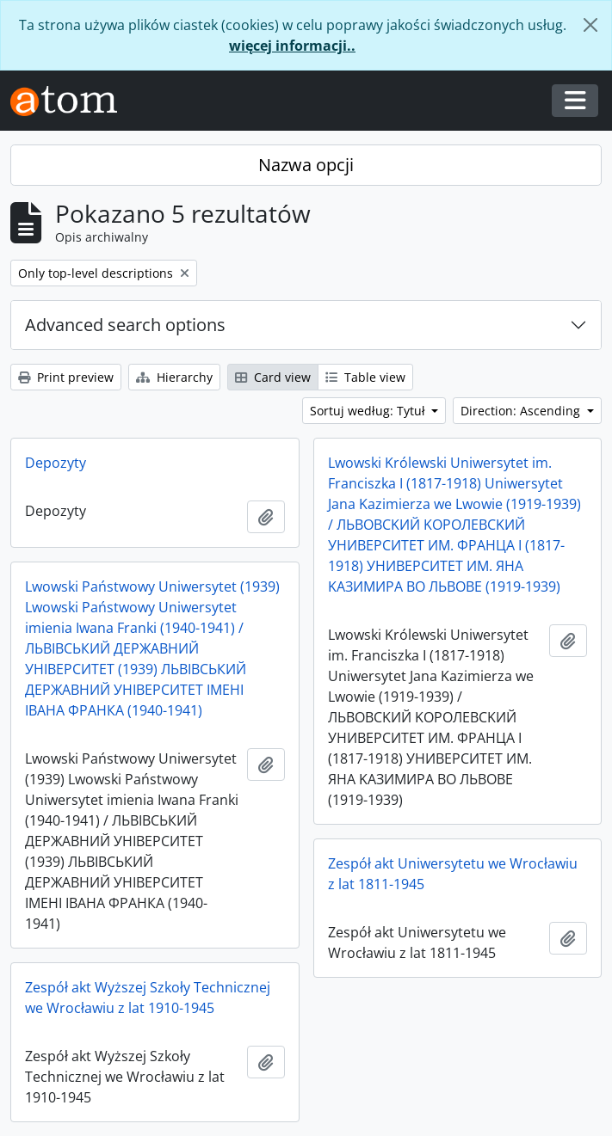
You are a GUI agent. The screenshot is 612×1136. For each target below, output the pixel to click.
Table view (365, 377)
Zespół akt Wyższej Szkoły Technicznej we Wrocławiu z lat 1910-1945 (147, 997)
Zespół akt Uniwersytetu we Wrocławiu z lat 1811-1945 (453, 873)
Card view (273, 377)
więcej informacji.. (292, 45)
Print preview (66, 377)
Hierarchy (174, 377)
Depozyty (55, 462)
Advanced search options (125, 324)
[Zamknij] (590, 25)
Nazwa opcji (306, 164)
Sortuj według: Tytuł (369, 410)
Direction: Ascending (522, 410)
